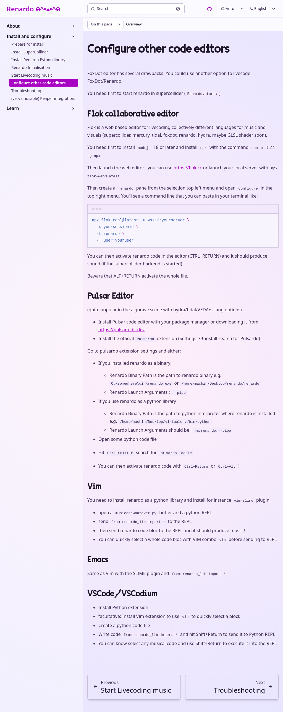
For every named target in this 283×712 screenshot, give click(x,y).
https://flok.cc (188, 168)
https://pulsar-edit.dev (121, 330)
